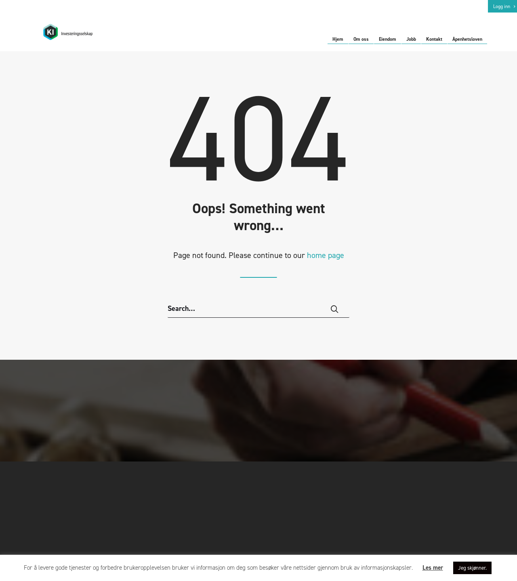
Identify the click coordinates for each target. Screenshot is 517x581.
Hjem (337, 39)
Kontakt (434, 39)
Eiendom (387, 39)
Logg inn (504, 6)
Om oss (361, 39)
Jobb (411, 39)
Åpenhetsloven (467, 39)
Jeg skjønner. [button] (472, 567)
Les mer (432, 568)
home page (325, 261)
